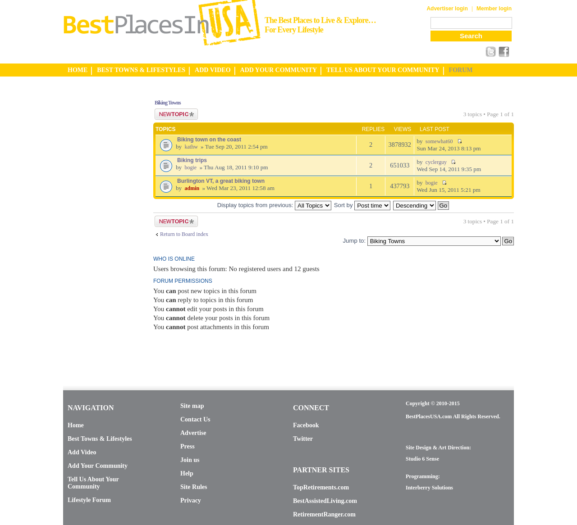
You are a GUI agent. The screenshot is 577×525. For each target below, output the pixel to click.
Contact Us (195, 419)
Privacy (190, 500)
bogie (190, 167)
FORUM (461, 70)
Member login (494, 8)
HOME (77, 70)
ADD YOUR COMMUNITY (278, 70)
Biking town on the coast (209, 139)
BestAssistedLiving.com (325, 501)
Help (186, 473)
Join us (189, 460)
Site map (192, 406)
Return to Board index (184, 234)
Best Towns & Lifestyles (100, 438)
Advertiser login (446, 8)
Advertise (193, 433)
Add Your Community (98, 465)
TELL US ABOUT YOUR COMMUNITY (382, 70)
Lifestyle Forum (89, 500)
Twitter (303, 438)
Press (187, 446)
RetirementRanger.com (324, 514)
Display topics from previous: (274, 205)
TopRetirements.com (321, 487)
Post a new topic (176, 114)
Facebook (306, 425)
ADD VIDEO (212, 70)
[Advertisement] (99, 226)
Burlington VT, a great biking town (221, 181)
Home (76, 425)
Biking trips (192, 160)
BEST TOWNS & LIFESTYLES (141, 70)
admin (191, 188)
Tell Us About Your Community (93, 483)
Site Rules (193, 487)
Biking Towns (168, 103)
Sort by (362, 205)
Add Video (82, 452)
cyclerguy (436, 162)
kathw (190, 147)
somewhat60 (439, 141)
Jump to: (354, 240)
